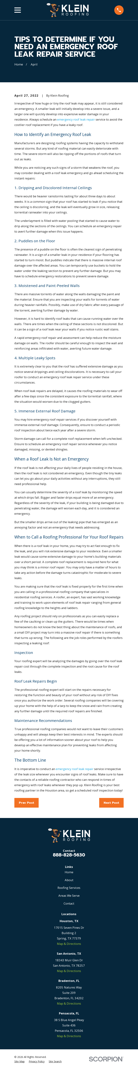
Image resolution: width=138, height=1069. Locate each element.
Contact (69, 903)
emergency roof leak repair (76, 119)
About (69, 880)
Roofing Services (69, 888)
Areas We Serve (69, 895)
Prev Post (26, 802)
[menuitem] (19, 1061)
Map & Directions (69, 944)
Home (69, 872)
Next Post (111, 802)
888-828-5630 (69, 855)
